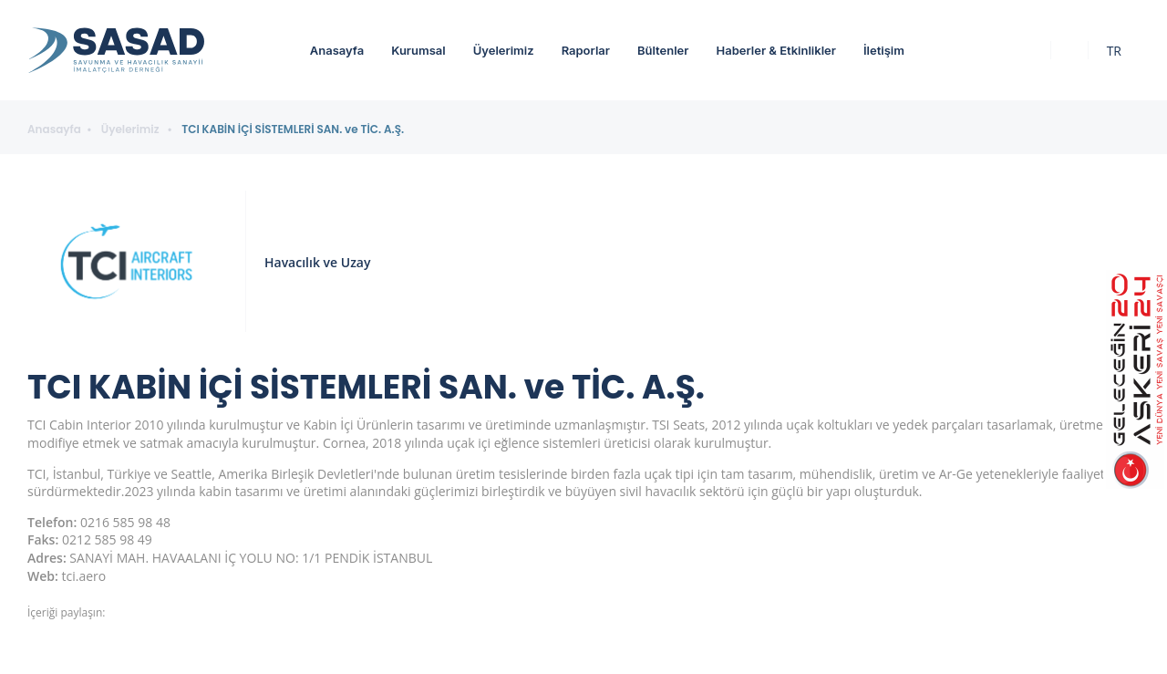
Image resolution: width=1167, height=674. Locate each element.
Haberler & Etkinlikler (775, 50)
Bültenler (662, 50)
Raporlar (586, 50)
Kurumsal (418, 50)
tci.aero (84, 576)
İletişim (883, 50)
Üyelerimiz (503, 50)
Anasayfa (337, 50)
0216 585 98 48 (125, 522)
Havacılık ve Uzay (317, 262)
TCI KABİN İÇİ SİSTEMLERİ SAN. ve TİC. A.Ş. (292, 129)
